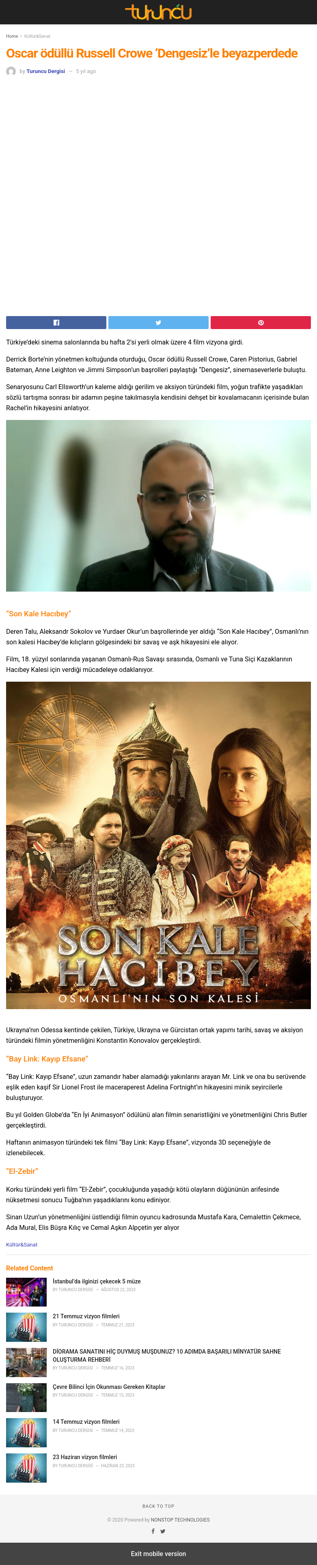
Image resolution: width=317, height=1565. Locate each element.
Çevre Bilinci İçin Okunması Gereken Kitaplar (109, 1387)
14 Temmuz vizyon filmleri (86, 1422)
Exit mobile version (158, 1554)
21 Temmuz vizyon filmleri (86, 1316)
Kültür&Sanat (37, 36)
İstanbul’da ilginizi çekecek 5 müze (97, 1281)
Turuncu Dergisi (45, 71)
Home (12, 36)
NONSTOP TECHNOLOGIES (180, 1520)
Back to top (158, 1506)
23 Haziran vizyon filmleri (85, 1457)
